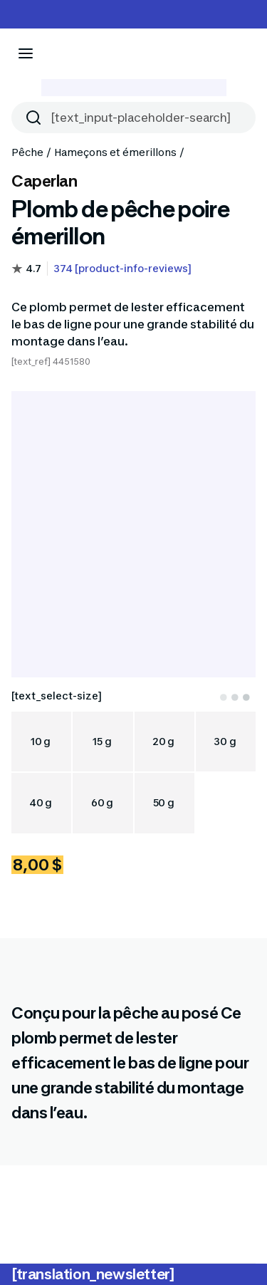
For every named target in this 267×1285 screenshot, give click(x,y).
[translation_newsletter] (92, 1274)
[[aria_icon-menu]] (25, 53)
